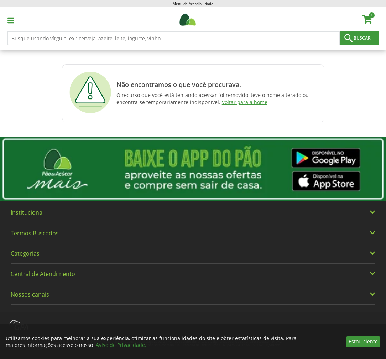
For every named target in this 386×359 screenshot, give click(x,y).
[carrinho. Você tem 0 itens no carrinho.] (370, 20)
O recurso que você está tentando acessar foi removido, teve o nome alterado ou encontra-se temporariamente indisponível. (212, 99)
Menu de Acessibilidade (193, 3)
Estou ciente (363, 341)
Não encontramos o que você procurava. (178, 84)
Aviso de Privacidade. (121, 345)
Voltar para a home (244, 102)
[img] (193, 169)
